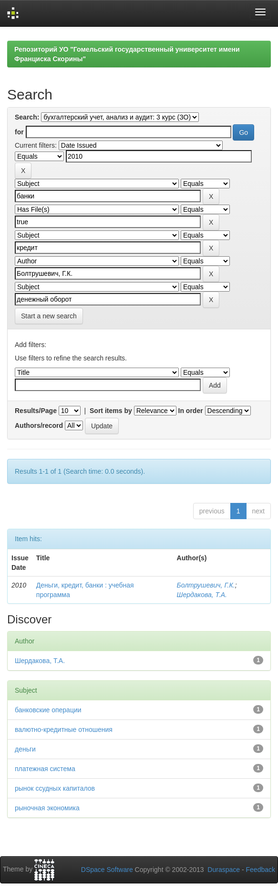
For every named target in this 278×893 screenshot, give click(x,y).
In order (190, 410)
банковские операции (48, 710)
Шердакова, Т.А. (202, 595)
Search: (27, 117)
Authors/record (39, 425)
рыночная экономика (47, 808)
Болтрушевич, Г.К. (206, 585)
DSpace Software (107, 869)
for (19, 132)
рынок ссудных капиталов (55, 788)
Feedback (260, 869)
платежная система (45, 769)
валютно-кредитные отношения (64, 729)
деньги (25, 749)
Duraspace (223, 869)
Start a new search (49, 316)
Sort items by (111, 410)
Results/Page (36, 410)
